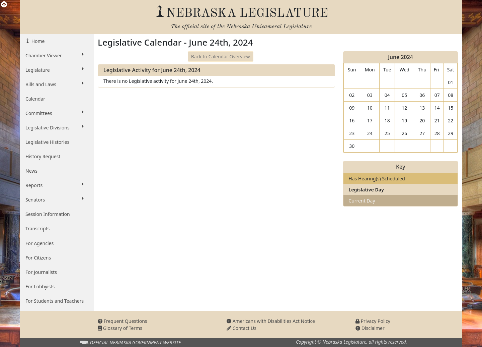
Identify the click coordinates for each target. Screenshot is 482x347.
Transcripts (37, 228)
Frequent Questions (122, 321)
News (31, 171)
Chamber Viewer (54, 55)
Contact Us (241, 328)
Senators (54, 199)
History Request (42, 156)
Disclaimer (370, 328)
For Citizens (38, 257)
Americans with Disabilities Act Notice (271, 321)
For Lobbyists (40, 286)
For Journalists (41, 272)
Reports (54, 185)
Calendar (35, 99)
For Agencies (39, 243)
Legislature (54, 69)
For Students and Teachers (54, 301)
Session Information (47, 214)
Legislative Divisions (54, 127)
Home (37, 41)
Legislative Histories (47, 142)
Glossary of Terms (120, 328)
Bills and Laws (54, 84)
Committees (54, 113)
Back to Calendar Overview (220, 56)
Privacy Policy (372, 321)
